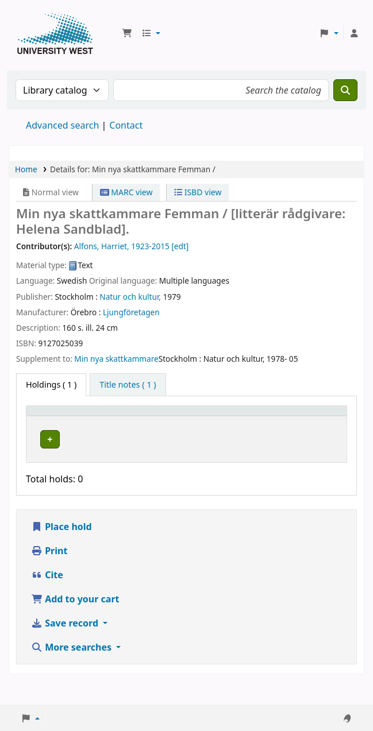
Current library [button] (102, 421)
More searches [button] (72, 677)
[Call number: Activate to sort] (194, 422)
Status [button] (245, 426)
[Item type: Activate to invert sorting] (54, 422)
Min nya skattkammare (116, 358)
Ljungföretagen (131, 312)
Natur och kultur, (130, 296)
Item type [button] (41, 421)
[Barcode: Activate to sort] (311, 422)
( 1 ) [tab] (51, 384)
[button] (127, 33)
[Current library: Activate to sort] (121, 422)
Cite (47, 605)
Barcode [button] (297, 426)
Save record (66, 653)
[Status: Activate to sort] (251, 422)
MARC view (126, 192)
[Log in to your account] (354, 33)
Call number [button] (182, 421)
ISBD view (197, 192)
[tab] (128, 384)
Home (26, 169)
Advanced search (62, 125)
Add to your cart (75, 629)
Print (49, 581)
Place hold (61, 557)
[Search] (345, 90)
